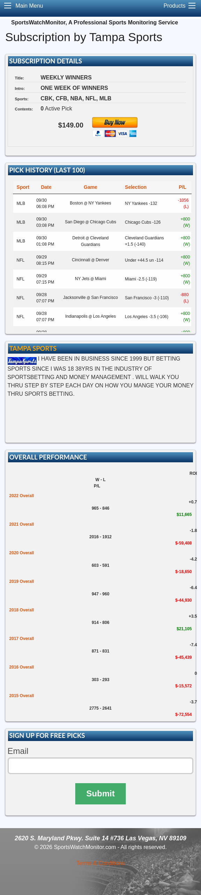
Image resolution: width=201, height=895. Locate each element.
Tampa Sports (32, 348)
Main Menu (29, 6)
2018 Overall (21, 610)
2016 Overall (21, 667)
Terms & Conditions (100, 863)
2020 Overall (21, 552)
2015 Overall (21, 695)
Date (46, 187)
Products (174, 6)
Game (90, 187)
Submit (100, 793)
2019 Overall (21, 581)
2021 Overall (21, 524)
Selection (136, 187)
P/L (182, 187)
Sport (23, 187)
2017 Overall (21, 638)
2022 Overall (21, 495)
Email (18, 751)
